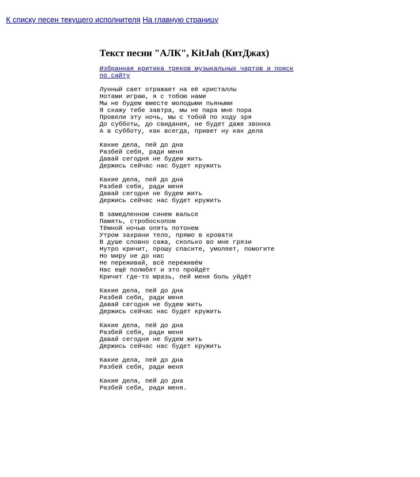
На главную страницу (180, 19)
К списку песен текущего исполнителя (73, 19)
